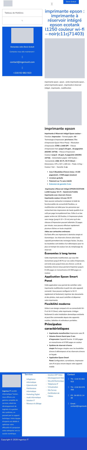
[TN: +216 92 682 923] (68, 379)
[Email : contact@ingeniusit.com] (68, 403)
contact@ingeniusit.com (22, 62)
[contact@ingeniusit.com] (22, 57)
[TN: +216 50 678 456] (68, 387)
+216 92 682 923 (22, 72)
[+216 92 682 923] (22, 67)
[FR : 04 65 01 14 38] (68, 395)
